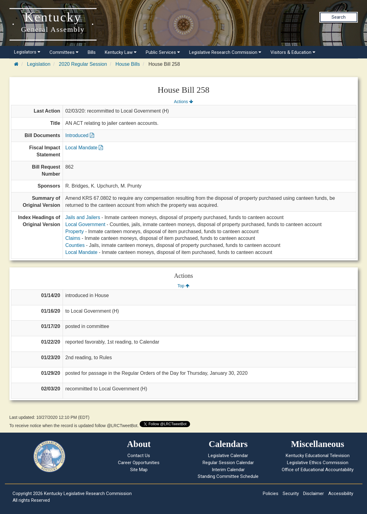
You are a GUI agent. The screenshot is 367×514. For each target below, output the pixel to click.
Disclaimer (313, 493)
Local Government (85, 224)
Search (339, 17)
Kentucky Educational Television (318, 455)
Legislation (38, 64)
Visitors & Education (292, 52)
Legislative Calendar (228, 455)
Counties (75, 245)
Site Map (139, 469)
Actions (183, 101)
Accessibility (340, 493)
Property (74, 231)
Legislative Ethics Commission (317, 462)
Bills (92, 52)
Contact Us (138, 455)
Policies (270, 493)
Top (183, 285)
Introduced (79, 135)
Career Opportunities (139, 462)
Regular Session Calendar (228, 462)
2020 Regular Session (83, 64)
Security (291, 493)
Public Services (163, 52)
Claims (72, 238)
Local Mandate (84, 147)
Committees (64, 52)
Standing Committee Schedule (228, 476)
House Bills (128, 64)
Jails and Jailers (82, 217)
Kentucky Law (121, 52)
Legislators (27, 52)
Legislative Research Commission (225, 52)
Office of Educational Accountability (318, 469)
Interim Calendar (228, 469)
